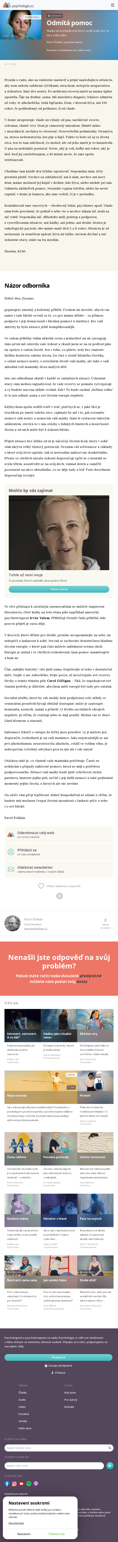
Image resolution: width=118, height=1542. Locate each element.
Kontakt (69, 1407)
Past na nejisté (91, 1219)
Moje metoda (17, 1095)
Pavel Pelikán (33, 919)
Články (23, 1392)
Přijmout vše (57, 1534)
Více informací (16, 1523)
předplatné (91, 975)
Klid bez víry (88, 1034)
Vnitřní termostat (93, 1157)
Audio (22, 1399)
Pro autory (70, 1399)
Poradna (24, 1414)
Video (22, 1407)
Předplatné (58, 1357)
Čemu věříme (16, 1157)
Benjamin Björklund (19, 36)
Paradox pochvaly (56, 1157)
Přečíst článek (59, 589)
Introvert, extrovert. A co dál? (22, 1035)
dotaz (82, 981)
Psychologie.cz (18, 5)
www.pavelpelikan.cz (35, 928)
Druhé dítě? (88, 1280)
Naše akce (25, 1428)
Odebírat (110, 1465)
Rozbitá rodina (17, 1219)
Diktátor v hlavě (55, 1219)
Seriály (23, 1421)
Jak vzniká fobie (55, 1280)
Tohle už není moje (26, 574)
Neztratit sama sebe (22, 1280)
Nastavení (23, 1534)
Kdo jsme (70, 1392)
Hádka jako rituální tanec (57, 1035)
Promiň (85, 1095)
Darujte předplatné (58, 1365)
